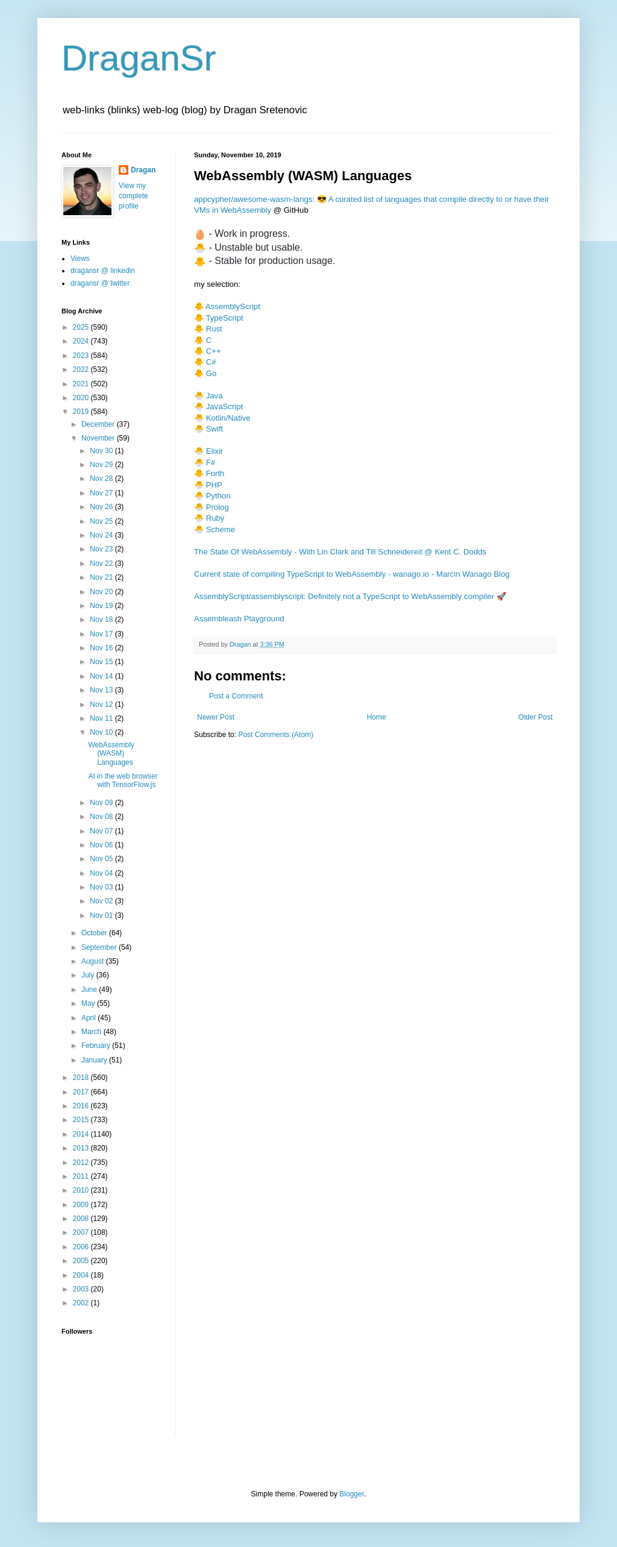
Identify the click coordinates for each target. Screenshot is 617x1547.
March (92, 1032)
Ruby (215, 517)
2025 (82, 327)
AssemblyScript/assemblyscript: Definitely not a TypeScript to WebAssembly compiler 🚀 (350, 596)
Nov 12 (102, 704)
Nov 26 (102, 507)
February (96, 1045)
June (90, 989)
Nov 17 (102, 634)
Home (376, 717)
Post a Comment (236, 696)
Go (211, 373)
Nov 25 (102, 521)
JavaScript (224, 406)
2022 (82, 369)
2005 (82, 1261)
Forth (215, 473)
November (99, 438)
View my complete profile (133, 195)
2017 (82, 1092)
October (95, 933)
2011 (82, 1176)
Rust (214, 328)
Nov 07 (102, 831)
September (100, 947)
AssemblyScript (232, 306)
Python (218, 495)
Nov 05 (102, 859)
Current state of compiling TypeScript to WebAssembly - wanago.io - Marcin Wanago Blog (352, 574)
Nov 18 (102, 619)
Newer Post (215, 717)
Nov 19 (102, 605)
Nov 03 (102, 887)
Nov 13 (102, 690)
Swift (215, 428)
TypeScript (224, 317)
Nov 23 (102, 549)
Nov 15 (102, 661)
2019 (82, 411)
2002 (82, 1303)
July (88, 975)
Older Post (535, 717)
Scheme (220, 529)
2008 (82, 1218)
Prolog (217, 507)
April (89, 1018)
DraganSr (138, 58)
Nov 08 (102, 816)
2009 (82, 1204)
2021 (82, 384)
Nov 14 (102, 676)
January (95, 1060)
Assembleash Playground (239, 618)
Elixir (215, 451)
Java (214, 395)
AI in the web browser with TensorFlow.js (122, 780)
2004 (82, 1275)
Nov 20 (102, 592)
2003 (82, 1289)
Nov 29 (102, 464)
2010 (82, 1190)
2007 (82, 1232)
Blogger (351, 1494)
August (93, 961)
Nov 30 (102, 451)
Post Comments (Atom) (275, 734)
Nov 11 (102, 718)
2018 (82, 1077)
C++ (213, 351)
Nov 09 (102, 803)
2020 (82, 398)
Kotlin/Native (228, 417)
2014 (82, 1134)
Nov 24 (102, 535)
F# (210, 462)
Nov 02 (102, 901)
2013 (82, 1148)
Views (80, 258)
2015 (82, 1120)
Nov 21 (102, 577)
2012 (82, 1162)
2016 (82, 1106)
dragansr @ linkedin (102, 270)
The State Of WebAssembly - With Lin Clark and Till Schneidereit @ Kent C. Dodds (340, 551)
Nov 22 (102, 563)
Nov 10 (102, 732)
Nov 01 (102, 915)
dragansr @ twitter (100, 283)
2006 (82, 1247)
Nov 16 (102, 648)
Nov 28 (102, 478)
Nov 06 (102, 845)
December (99, 424)
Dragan (143, 170)
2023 (82, 355)
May (89, 1003)
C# (211, 361)
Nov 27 (102, 493)
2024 (82, 341)
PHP (214, 484)
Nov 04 (102, 873)
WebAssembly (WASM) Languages (111, 754)
